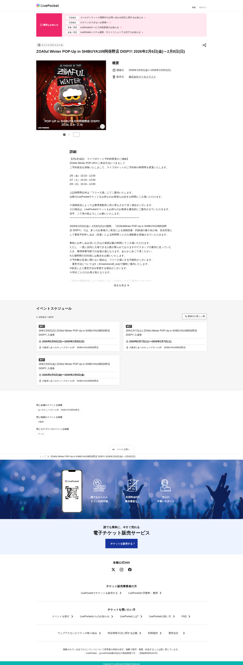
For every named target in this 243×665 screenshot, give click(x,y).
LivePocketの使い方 (160, 614)
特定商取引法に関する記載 (122, 631)
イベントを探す (60, 614)
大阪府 (41, 420)
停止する (76, 135)
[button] (64, 134)
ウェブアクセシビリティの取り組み (77, 631)
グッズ (41, 432)
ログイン (203, 7)
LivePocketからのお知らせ (94, 614)
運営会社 (174, 631)
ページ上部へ (123, 447)
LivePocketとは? (129, 614)
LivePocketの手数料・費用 (143, 591)
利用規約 (153, 631)
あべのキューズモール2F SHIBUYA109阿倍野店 (58, 408)
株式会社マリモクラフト (142, 76)
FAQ (184, 614)
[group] (71, 95)
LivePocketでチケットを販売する (99, 591)
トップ (42, 454)
